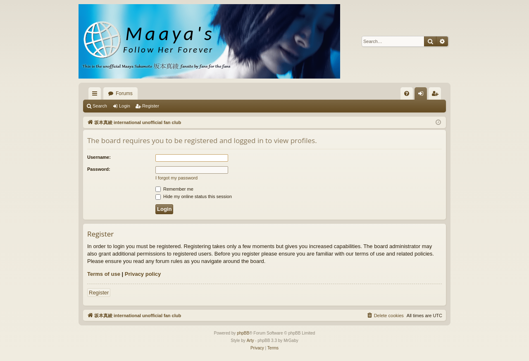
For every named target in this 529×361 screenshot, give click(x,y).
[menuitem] (406, 93)
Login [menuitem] (422, 95)
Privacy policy (143, 274)
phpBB (243, 333)
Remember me (174, 188)
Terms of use (103, 274)
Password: (98, 169)
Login (124, 105)
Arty (250, 340)
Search (100, 105)
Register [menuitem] (436, 95)
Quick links (96, 95)
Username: (99, 157)
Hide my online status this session (193, 196)
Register (150, 105)
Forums (124, 93)
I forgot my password (176, 177)
